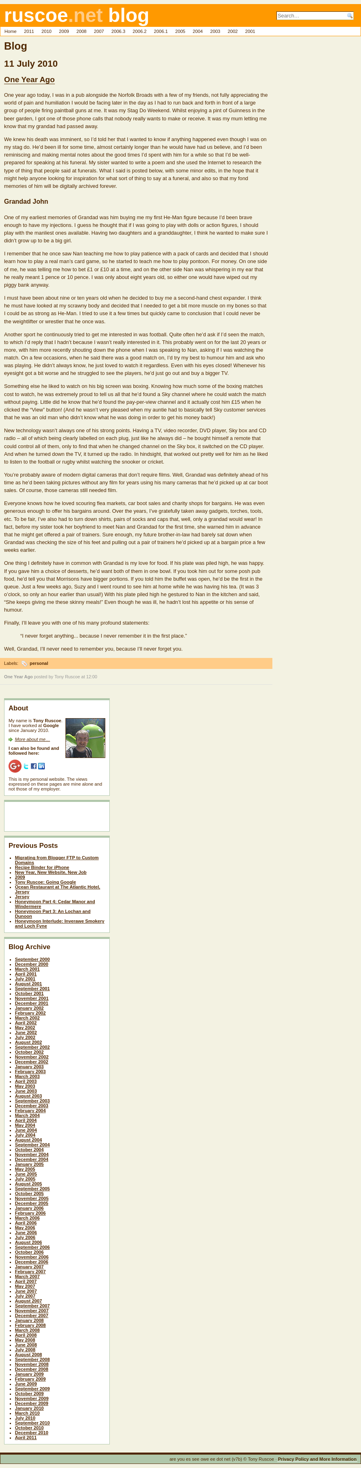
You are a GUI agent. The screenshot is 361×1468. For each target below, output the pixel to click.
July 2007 (25, 1296)
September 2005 (32, 1188)
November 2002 (32, 1056)
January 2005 (29, 1164)
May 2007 (25, 1286)
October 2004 (29, 1149)
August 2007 (28, 1300)
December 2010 (31, 1432)
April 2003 (26, 1081)
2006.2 (139, 31)
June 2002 (26, 1032)
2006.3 (118, 31)
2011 (29, 31)
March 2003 (27, 1076)
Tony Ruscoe (67, 676)
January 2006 (29, 1208)
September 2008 (32, 1359)
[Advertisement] (56, 818)
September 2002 (32, 1047)
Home (10, 31)
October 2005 (29, 1193)
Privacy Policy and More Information (317, 1459)
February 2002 (30, 1013)
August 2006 (28, 1242)
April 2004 (26, 1120)
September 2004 (32, 1144)
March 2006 (27, 1217)
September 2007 (32, 1305)
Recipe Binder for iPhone (42, 867)
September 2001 (32, 988)
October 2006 (29, 1252)
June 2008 (26, 1344)
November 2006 (32, 1257)
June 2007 (26, 1291)
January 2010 (29, 1408)
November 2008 (32, 1364)
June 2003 (26, 1091)
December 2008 (31, 1369)
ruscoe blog (76, 15)
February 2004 (30, 1110)
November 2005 (32, 1198)
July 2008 (25, 1349)
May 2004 (25, 1125)
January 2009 (29, 1374)
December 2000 (31, 964)
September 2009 (32, 1388)
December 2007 (31, 1315)
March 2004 (27, 1115)
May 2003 (25, 1086)
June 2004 (26, 1130)
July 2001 (25, 978)
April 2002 (26, 1022)
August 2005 (28, 1183)
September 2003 (32, 1100)
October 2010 (29, 1427)
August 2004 (28, 1139)
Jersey (22, 896)
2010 (46, 31)
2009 (64, 31)
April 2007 (26, 1281)
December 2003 (31, 1105)
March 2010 (27, 1413)
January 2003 (29, 1066)
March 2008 (27, 1330)
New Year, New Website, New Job (51, 872)
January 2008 (29, 1320)
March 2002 (27, 1017)
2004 (198, 31)
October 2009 (29, 1393)
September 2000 (32, 959)
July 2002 (25, 1037)
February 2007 (30, 1271)
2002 (233, 31)
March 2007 (27, 1276)
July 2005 (25, 1178)
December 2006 (31, 1261)
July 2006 (25, 1237)
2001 (250, 31)
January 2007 (29, 1266)
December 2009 (31, 1403)
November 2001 (32, 998)
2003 (215, 31)
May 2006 (25, 1227)
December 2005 (31, 1203)
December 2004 (31, 1159)
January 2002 (29, 1008)
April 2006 (26, 1222)
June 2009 (26, 1383)
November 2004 (32, 1154)
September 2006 (32, 1247)
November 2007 (32, 1310)
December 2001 (31, 1003)
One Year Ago (29, 79)
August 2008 (28, 1354)
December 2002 (31, 1061)
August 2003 (28, 1095)
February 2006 (30, 1213)
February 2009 (30, 1379)
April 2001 (26, 973)
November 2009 (32, 1398)
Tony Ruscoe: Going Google (45, 882)
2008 (81, 31)
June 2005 (26, 1174)
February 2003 (30, 1071)
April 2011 (26, 1437)
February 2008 (30, 1325)
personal (39, 663)
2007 (99, 31)
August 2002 (28, 1042)
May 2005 (25, 1169)
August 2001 (28, 983)
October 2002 (29, 1052)
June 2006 (26, 1232)
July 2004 (25, 1135)
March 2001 (27, 969)
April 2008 (26, 1335)
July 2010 (25, 1418)
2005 (180, 31)
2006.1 (161, 31)
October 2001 (29, 993)
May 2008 (25, 1339)
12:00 (91, 676)
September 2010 (32, 1422)
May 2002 (25, 1027)
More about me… (32, 739)
